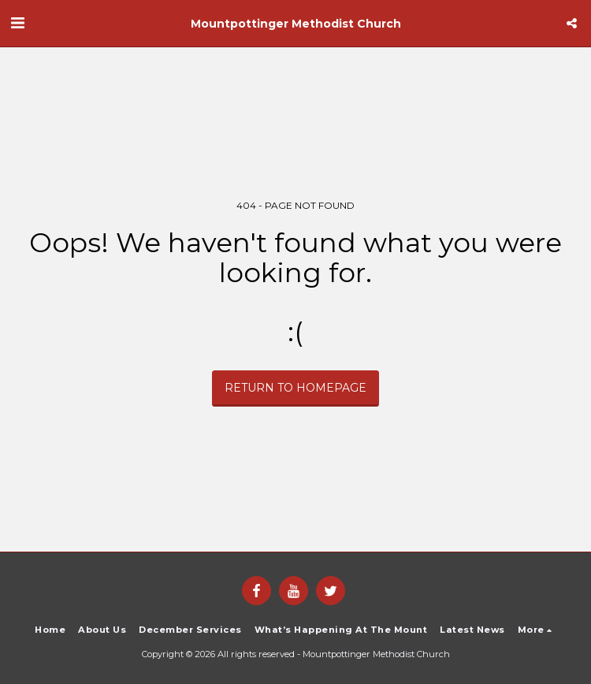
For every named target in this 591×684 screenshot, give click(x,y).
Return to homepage (295, 388)
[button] (17, 23)
